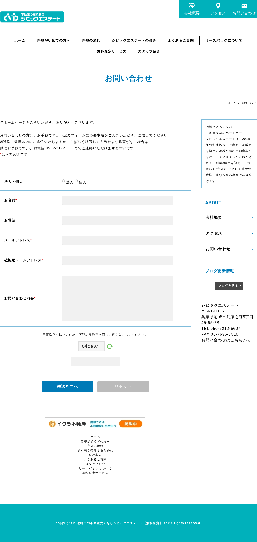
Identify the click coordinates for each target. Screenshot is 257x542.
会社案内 (95, 455)
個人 (82, 182)
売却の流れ (91, 40)
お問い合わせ (244, 13)
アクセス (218, 13)
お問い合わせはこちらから (226, 340)
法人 (69, 182)
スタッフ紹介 (149, 51)
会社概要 (192, 13)
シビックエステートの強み (134, 40)
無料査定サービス (112, 51)
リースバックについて (223, 40)
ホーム (19, 40)
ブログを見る (228, 285)
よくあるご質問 (181, 40)
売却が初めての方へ (53, 40)
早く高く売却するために (95, 450)
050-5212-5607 (226, 328)
